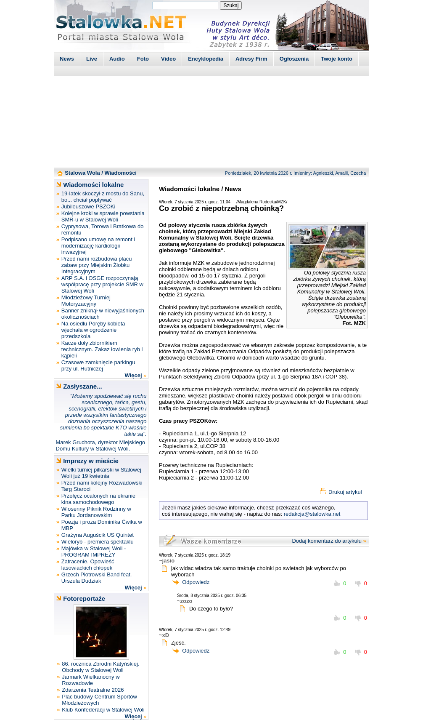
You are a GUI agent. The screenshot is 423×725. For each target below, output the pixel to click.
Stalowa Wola (82, 173)
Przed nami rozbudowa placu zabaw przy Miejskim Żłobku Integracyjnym (96, 265)
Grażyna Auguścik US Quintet (97, 535)
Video (168, 59)
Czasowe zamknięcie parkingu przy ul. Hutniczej (98, 365)
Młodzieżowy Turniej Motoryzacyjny (86, 300)
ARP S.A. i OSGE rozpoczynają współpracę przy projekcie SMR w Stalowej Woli (102, 284)
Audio (117, 59)
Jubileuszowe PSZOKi (88, 206)
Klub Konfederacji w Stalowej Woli (103, 709)
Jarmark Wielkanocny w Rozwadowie (90, 680)
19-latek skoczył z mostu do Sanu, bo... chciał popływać (102, 196)
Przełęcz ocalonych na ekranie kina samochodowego (98, 499)
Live (91, 59)
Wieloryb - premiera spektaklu (97, 541)
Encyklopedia (205, 59)
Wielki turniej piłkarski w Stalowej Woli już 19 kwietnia (101, 472)
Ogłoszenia (294, 59)
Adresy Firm (251, 59)
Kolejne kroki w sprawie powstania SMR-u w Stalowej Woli (103, 216)
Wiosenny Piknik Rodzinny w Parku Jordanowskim (96, 512)
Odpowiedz (195, 582)
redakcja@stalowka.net (312, 514)
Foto (143, 59)
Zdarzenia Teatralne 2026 (93, 690)
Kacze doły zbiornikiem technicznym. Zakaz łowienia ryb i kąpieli (102, 349)
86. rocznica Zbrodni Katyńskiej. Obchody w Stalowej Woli (100, 667)
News (67, 59)
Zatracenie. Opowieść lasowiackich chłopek (87, 564)
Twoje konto (336, 59)
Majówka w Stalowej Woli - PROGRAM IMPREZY (93, 551)
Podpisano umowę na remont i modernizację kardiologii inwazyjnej (98, 245)
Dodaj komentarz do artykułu (326, 541)
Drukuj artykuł (345, 492)
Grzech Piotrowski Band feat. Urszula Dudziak (96, 577)
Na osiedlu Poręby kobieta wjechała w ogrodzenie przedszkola (93, 329)
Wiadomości (121, 173)
